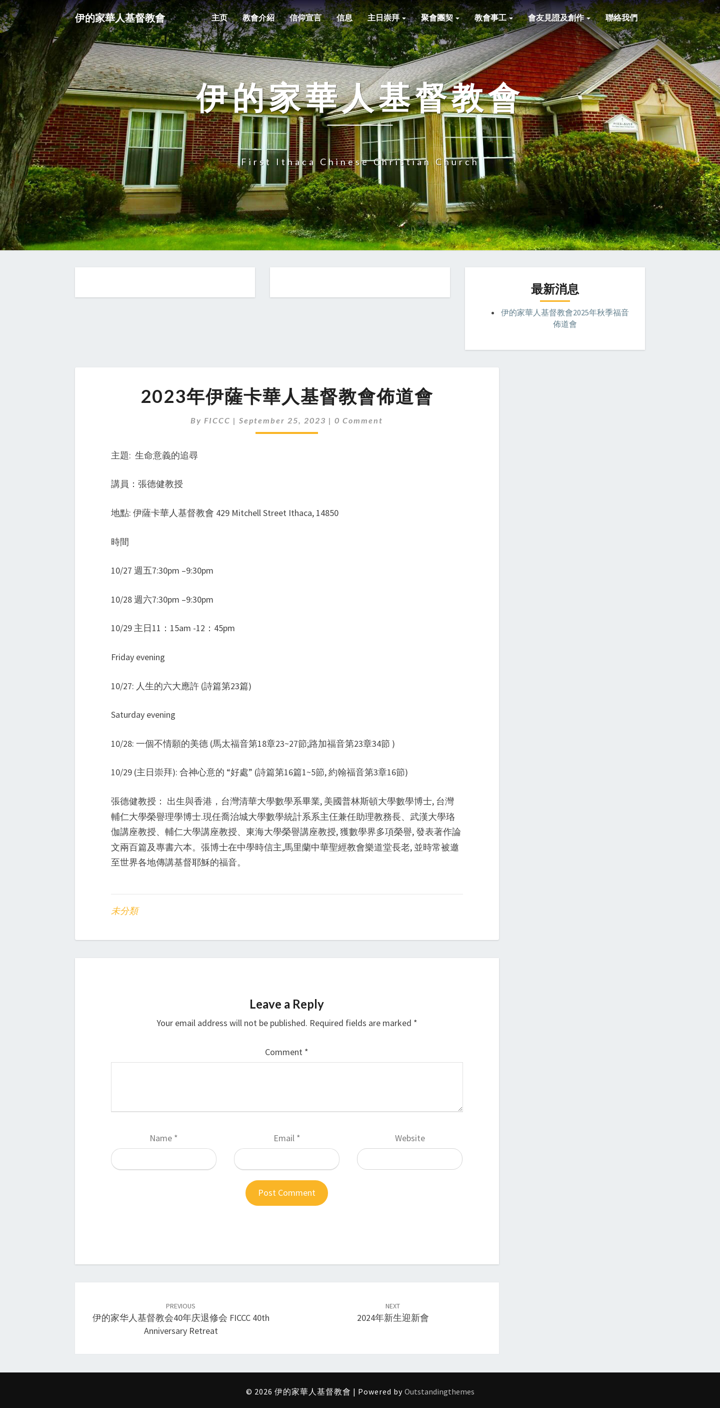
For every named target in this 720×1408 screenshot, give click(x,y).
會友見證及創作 (559, 17)
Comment (286, 1052)
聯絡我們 (622, 17)
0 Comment (358, 420)
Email (287, 1138)
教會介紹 (258, 17)
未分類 (124, 910)
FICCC (217, 420)
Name (164, 1138)
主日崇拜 (387, 17)
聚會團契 (440, 17)
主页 (220, 17)
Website (410, 1138)
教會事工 (493, 17)
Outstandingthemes (439, 1391)
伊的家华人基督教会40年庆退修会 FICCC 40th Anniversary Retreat (181, 1318)
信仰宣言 (306, 17)
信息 (344, 17)
